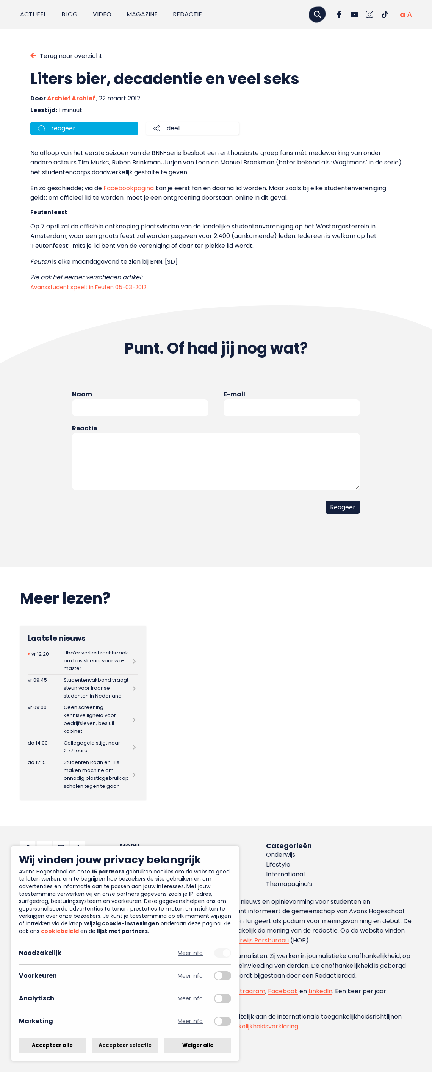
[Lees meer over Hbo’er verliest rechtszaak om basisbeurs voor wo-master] (83, 660)
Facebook (283, 991)
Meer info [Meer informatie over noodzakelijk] (190, 953)
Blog (69, 14)
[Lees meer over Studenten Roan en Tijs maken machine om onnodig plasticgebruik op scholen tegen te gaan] (83, 774)
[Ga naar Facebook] (339, 14)
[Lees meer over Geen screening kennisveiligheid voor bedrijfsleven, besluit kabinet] (83, 719)
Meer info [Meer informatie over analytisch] (190, 998)
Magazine (142, 14)
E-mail (234, 394)
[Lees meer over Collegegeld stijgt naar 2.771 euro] (83, 747)
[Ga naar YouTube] (354, 14)
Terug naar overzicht (71, 56)
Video (102, 14)
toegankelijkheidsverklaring (257, 1026)
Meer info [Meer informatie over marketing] (190, 1021)
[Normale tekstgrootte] (402, 14)
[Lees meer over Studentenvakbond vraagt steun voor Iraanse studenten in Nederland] (83, 688)
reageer (63, 128)
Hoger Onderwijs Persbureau (246, 940)
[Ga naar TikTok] (384, 14)
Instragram (248, 991)
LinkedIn (320, 991)
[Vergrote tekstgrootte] (409, 14)
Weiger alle (197, 1045)
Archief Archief (71, 98)
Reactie (84, 428)
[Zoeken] (317, 14)
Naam (82, 394)
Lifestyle (278, 864)
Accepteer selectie (125, 1045)
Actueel (33, 14)
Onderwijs (280, 854)
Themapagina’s (289, 884)
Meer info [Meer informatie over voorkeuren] (190, 976)
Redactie (187, 14)
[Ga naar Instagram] (369, 14)
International (285, 874)
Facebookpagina (128, 188)
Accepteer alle (52, 1045)
